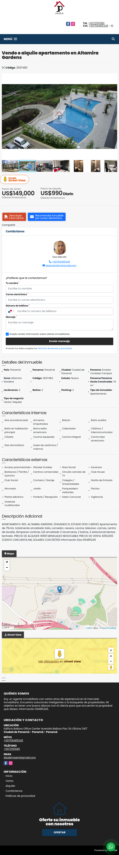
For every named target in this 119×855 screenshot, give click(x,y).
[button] (114, 77)
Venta (9, 781)
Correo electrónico (17, 294)
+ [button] (7, 562)
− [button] (7, 568)
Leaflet (89, 628)
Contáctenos (14, 791)
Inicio (9, 776)
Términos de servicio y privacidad (55, 348)
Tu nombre (12, 283)
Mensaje (11, 317)
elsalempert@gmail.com (20, 757)
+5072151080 (96, 23)
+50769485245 (98, 26)
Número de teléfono (18, 305)
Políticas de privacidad (20, 796)
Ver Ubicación (48, 661)
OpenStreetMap (109, 628)
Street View (15, 179)
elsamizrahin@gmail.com (61, 265)
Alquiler (10, 786)
